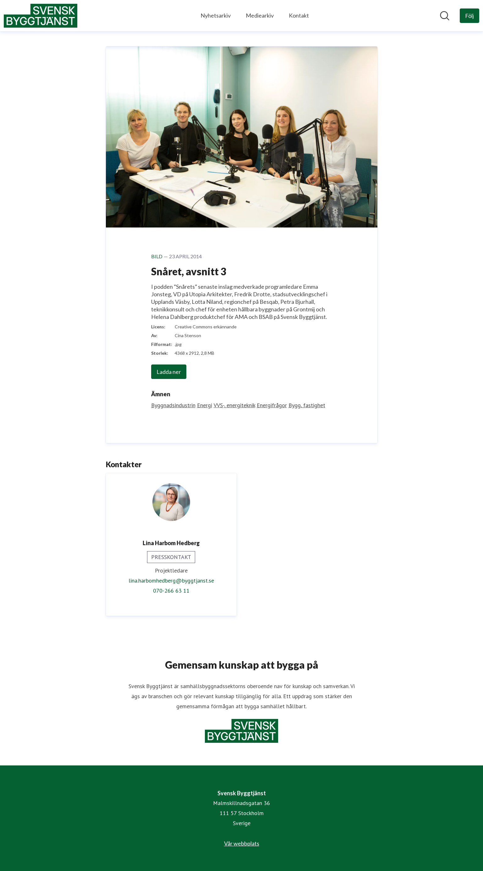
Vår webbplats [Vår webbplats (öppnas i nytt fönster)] (241, 843)
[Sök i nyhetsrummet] (445, 16)
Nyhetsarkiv (215, 15)
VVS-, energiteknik (234, 405)
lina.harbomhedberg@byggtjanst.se (171, 580)
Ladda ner (168, 371)
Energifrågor (272, 405)
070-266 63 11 (171, 590)
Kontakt (299, 15)
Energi (204, 405)
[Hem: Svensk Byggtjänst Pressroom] (40, 16)
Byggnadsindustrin (173, 405)
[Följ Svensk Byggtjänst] (469, 15)
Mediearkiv (260, 15)
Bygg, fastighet (306, 405)
